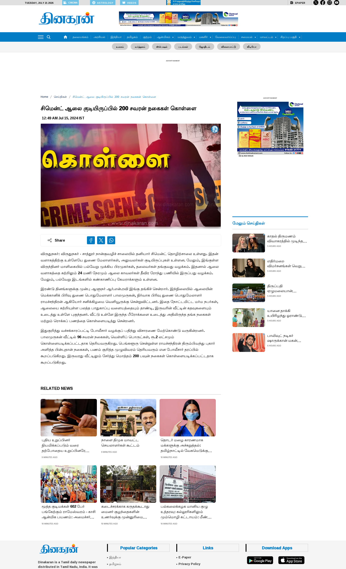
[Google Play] (260, 560)
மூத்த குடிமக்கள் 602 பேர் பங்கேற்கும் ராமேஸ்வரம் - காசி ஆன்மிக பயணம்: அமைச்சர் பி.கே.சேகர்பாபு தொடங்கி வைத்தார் (69, 512)
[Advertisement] (173, 74)
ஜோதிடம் (203, 46)
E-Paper (185, 557)
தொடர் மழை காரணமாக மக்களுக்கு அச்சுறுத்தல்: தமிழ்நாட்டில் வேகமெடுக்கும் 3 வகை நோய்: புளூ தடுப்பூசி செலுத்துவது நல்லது (187, 445)
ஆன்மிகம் (163, 37)
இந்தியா (116, 37)
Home (44, 96)
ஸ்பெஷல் (162, 46)
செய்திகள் (60, 96)
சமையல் (246, 37)
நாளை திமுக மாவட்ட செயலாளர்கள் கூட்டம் (120, 443)
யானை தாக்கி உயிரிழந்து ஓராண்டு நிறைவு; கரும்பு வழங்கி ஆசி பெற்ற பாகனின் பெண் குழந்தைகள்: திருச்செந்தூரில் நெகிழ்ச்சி (284, 313)
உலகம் (122, 46)
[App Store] (291, 560)
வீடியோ (249, 46)
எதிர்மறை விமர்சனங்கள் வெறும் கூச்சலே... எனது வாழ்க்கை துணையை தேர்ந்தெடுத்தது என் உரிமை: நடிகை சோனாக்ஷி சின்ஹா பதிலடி (286, 263)
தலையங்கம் (80, 37)
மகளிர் (203, 37)
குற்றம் (147, 37)
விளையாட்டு (226, 46)
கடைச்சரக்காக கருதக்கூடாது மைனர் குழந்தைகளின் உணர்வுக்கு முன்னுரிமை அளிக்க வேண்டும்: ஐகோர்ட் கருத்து (125, 512)
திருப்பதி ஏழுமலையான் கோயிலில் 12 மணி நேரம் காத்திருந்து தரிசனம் (283, 288)
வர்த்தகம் (142, 46)
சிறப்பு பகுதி (288, 37)
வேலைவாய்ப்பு (225, 37)
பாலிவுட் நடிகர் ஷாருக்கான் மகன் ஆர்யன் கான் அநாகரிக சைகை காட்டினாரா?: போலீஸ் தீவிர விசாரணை (287, 338)
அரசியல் (99, 37)
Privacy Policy (189, 563)
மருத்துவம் (185, 37)
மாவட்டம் (266, 37)
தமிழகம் (132, 37)
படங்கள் (183, 46)
